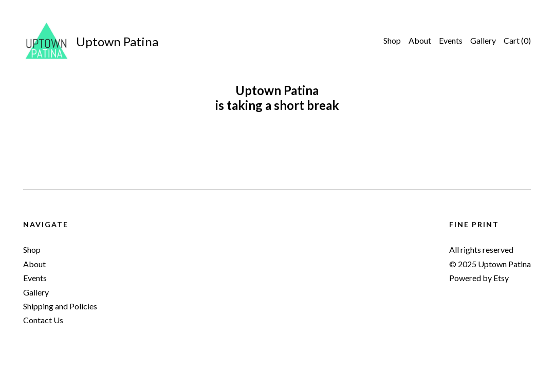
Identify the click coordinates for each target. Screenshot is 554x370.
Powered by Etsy (479, 278)
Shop (392, 40)
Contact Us (43, 320)
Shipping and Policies (60, 306)
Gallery (483, 40)
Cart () (517, 40)
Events (451, 40)
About (420, 40)
